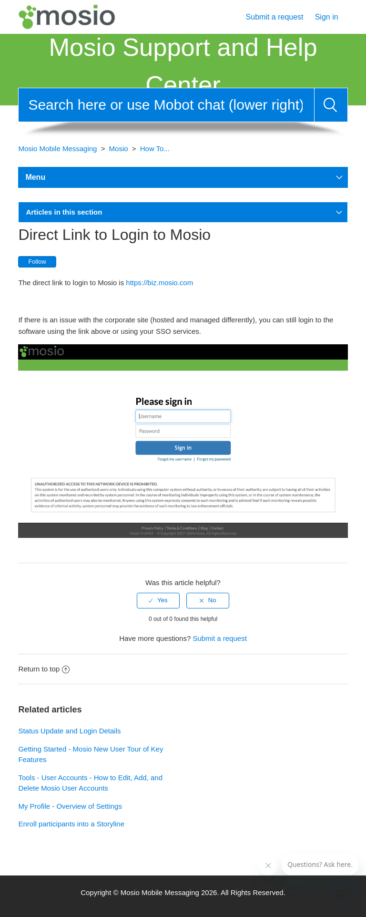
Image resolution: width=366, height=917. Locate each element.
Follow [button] (37, 261)
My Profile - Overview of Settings (70, 806)
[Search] (166, 105)
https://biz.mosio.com (159, 282)
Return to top (44, 669)
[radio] (158, 600)
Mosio (118, 148)
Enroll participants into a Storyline (71, 824)
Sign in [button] (326, 17)
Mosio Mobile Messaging (57, 148)
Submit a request (275, 17)
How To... (155, 148)
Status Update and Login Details (69, 731)
